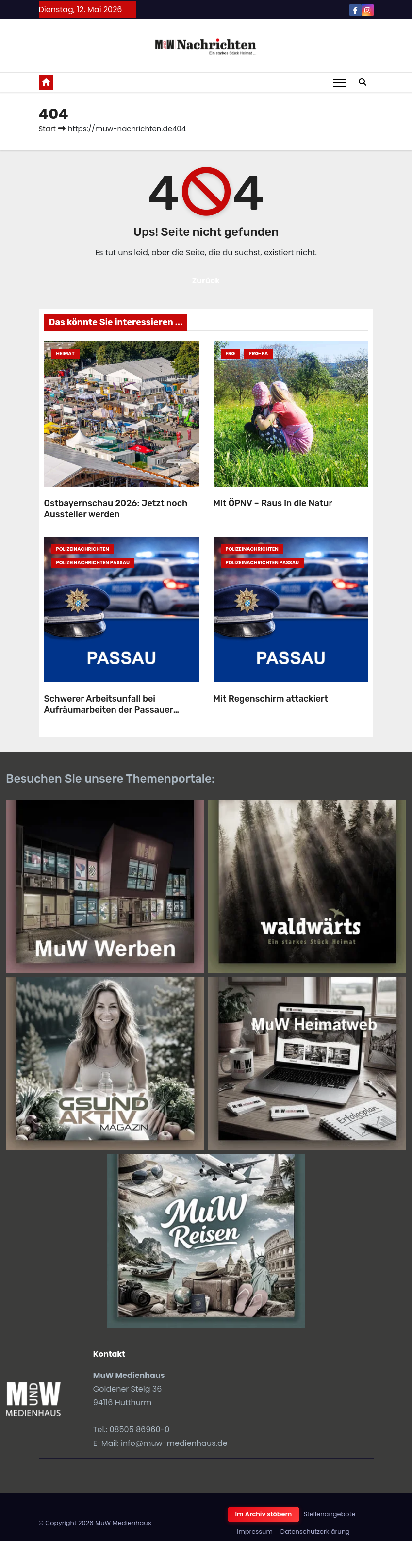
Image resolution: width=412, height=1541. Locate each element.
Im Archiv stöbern (263, 1514)
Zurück (206, 280)
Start (47, 128)
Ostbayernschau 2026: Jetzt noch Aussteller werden (116, 509)
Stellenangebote (329, 1514)
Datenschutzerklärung (315, 1531)
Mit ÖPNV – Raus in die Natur (273, 503)
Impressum (255, 1531)
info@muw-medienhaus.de (174, 1443)
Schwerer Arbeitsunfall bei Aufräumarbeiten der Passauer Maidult (108, 709)
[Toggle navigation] (339, 82)
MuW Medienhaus (123, 1522)
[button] (362, 82)
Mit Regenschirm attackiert (271, 698)
